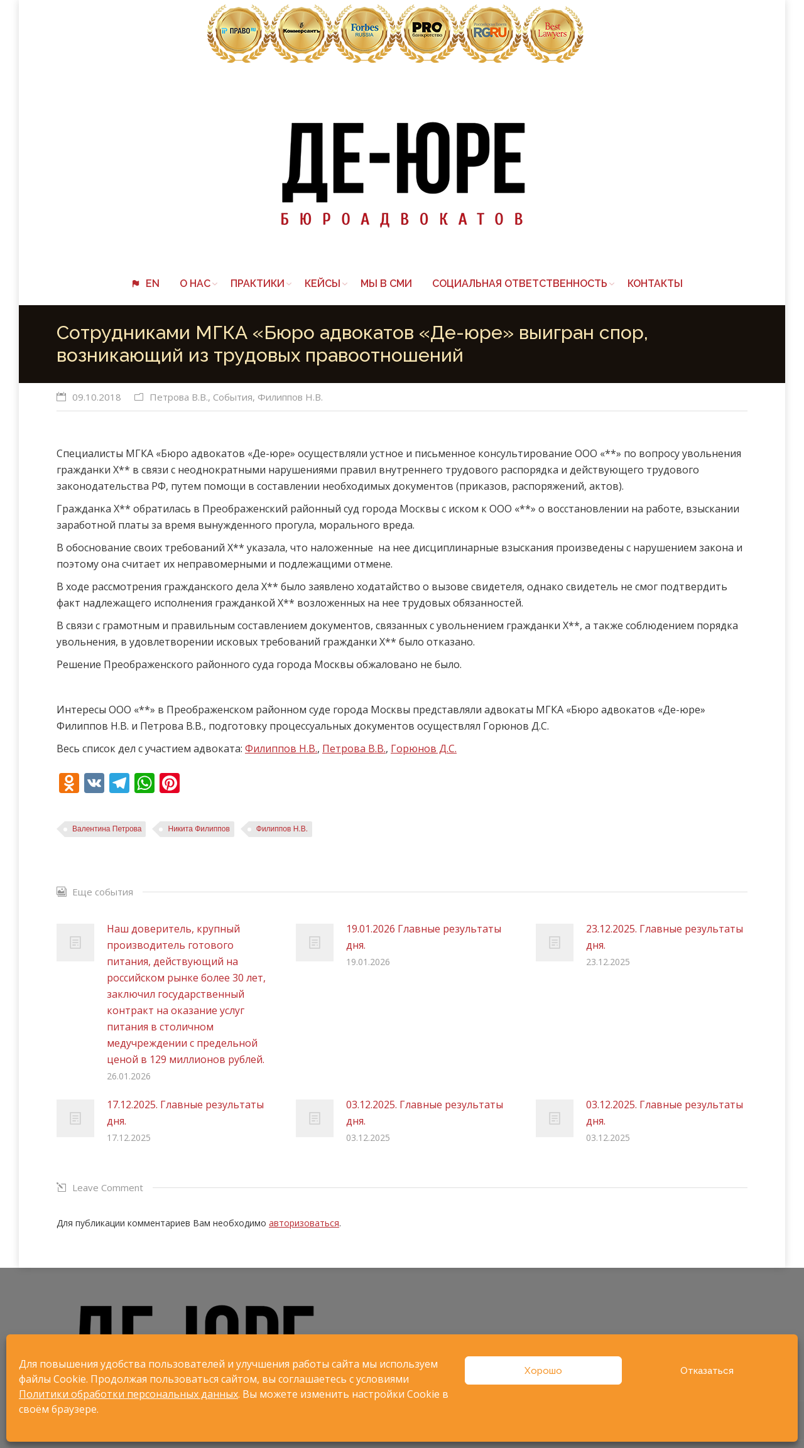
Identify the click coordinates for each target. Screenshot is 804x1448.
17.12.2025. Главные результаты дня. (185, 1113)
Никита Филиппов (198, 828)
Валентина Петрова (106, 828)
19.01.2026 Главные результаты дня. (423, 937)
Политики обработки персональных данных (128, 1394)
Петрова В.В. (178, 397)
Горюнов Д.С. (424, 748)
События (233, 397)
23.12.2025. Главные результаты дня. (664, 937)
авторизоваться (304, 1223)
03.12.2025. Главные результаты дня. (424, 1113)
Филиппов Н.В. (290, 397)
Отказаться (707, 1370)
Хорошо (543, 1370)
